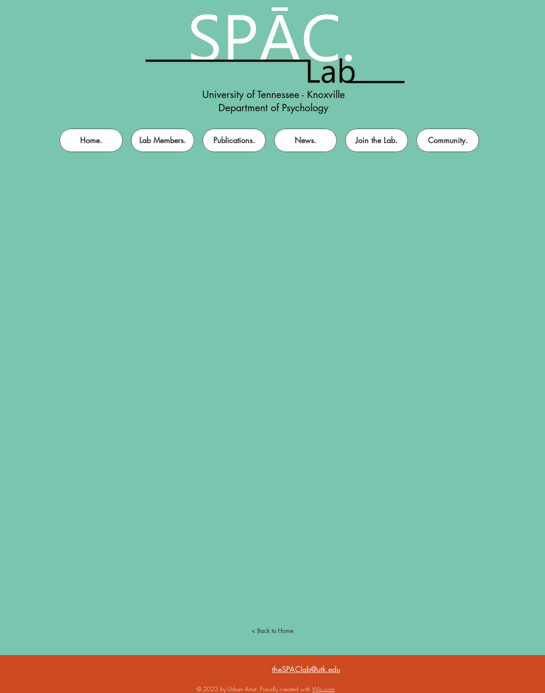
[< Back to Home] (272, 630)
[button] (376, 140)
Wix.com (323, 689)
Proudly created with (286, 689)
